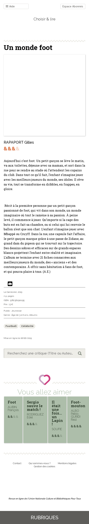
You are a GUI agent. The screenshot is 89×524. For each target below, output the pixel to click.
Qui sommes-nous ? (39, 463)
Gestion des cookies (44, 466)
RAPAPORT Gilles (19, 142)
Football (11, 326)
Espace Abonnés (72, 6)
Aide (10, 6)
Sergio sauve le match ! (35, 406)
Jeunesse (16, 310)
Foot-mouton (78, 404)
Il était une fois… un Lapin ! (57, 413)
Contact (17, 463)
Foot (12, 402)
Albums (33, 315)
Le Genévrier (10, 292)
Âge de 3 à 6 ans (19, 315)
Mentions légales (67, 463)
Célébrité (27, 326)
